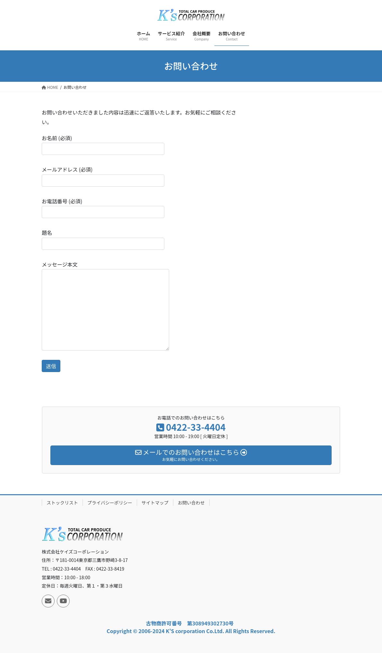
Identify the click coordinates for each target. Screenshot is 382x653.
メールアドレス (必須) (103, 175)
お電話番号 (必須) (103, 207)
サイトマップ (155, 502)
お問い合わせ (191, 502)
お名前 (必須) (103, 144)
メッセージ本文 (105, 305)
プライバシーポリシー (109, 502)
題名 (103, 239)
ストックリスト (62, 502)
